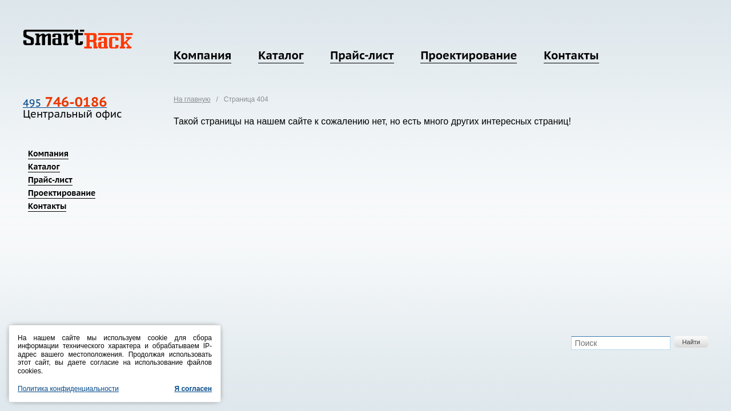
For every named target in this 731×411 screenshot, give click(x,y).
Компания (202, 55)
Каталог (280, 55)
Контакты (571, 55)
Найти (691, 342)
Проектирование (468, 55)
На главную (192, 99)
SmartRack (78, 39)
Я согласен (193, 389)
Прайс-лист (361, 55)
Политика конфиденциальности (68, 389)
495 (65, 103)
